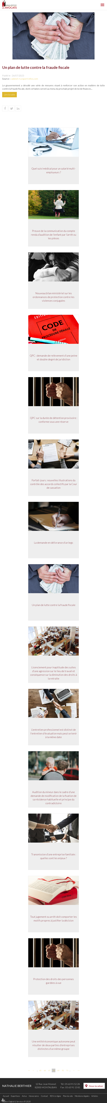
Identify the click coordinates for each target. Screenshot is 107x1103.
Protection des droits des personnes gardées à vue (53, 981)
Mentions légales (82, 1096)
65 (40, 1070)
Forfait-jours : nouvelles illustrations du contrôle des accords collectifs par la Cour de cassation (53, 484)
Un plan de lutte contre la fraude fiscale (53, 605)
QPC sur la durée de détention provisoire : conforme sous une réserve (53, 419)
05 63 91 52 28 (72, 1084)
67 (49, 1070)
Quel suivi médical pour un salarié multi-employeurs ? (53, 170)
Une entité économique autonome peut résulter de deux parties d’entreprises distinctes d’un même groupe (53, 1045)
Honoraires (34, 1096)
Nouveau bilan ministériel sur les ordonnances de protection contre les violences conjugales (53, 297)
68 (54, 1070)
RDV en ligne (55, 1096)
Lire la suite (9, 94)
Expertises (15, 1096)
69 (58, 1070)
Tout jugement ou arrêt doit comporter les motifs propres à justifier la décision (53, 918)
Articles (94, 1096)
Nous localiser (96, 1086)
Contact (44, 1096)
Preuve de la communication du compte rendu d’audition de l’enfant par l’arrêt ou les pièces (53, 234)
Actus (24, 1096)
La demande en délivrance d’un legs (53, 542)
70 (63, 1070)
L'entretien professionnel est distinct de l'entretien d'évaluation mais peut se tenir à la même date (53, 733)
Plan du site (68, 1096)
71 (67, 1070)
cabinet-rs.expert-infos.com (24, 78)
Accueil (6, 1096)
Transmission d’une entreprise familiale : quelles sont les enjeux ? (53, 856)
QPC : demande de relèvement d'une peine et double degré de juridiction (53, 357)
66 (45, 1070)
